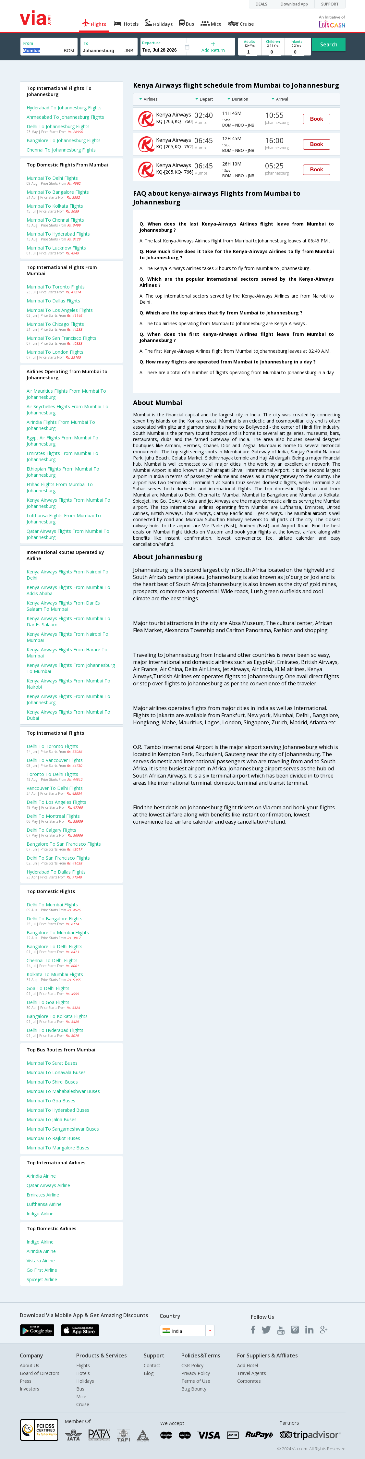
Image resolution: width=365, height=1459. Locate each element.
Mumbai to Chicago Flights (55, 324)
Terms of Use (195, 1381)
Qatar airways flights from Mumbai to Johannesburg (68, 534)
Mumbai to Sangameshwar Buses (63, 1129)
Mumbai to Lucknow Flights (56, 248)
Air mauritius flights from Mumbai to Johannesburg (66, 394)
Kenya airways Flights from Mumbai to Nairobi (68, 684)
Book (316, 119)
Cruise (82, 1404)
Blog (148, 1373)
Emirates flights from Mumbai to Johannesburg (62, 456)
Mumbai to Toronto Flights (56, 287)
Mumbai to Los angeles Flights (60, 310)
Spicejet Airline (42, 1279)
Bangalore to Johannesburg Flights (64, 140)
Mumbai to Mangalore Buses (58, 1148)
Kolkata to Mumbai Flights (55, 974)
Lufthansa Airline (44, 1204)
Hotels (83, 1373)
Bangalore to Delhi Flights (54, 946)
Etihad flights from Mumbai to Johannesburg (60, 487)
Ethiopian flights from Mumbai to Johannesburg (63, 472)
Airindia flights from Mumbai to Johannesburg (61, 425)
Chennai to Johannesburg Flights (61, 150)
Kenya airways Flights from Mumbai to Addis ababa (68, 590)
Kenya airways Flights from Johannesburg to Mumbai (71, 668)
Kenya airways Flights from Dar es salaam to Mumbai (63, 606)
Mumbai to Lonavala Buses (56, 1072)
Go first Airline (42, 1270)
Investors (29, 1389)
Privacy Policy (195, 1373)
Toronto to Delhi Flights (52, 774)
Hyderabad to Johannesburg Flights (64, 107)
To (86, 43)
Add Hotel (247, 1365)
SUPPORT (330, 4)
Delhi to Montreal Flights (53, 816)
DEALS (261, 4)
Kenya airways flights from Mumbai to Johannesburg (68, 503)
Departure (151, 42)
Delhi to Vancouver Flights (55, 760)
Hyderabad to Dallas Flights (56, 872)
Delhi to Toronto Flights (52, 746)
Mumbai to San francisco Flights (61, 338)
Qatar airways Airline (48, 1185)
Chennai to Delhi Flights (52, 960)
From (28, 43)
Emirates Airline (43, 1195)
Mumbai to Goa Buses (51, 1100)
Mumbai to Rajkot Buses (53, 1138)
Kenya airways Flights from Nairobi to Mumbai (67, 637)
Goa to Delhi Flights (48, 988)
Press (25, 1381)
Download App (294, 4)
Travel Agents (251, 1373)
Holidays (85, 1381)
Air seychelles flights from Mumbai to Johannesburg (67, 409)
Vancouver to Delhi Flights (55, 788)
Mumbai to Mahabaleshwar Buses (63, 1091)
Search (328, 44)
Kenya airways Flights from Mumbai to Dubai (68, 715)
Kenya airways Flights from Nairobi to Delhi (67, 575)
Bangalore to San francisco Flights (64, 844)
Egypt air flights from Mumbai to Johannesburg (62, 441)
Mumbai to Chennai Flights (55, 220)
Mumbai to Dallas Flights (53, 301)
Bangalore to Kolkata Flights (57, 1016)
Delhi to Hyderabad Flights (55, 1030)
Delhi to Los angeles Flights (56, 802)
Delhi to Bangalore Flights (54, 918)
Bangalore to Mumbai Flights (58, 932)
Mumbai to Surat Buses (52, 1063)
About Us (29, 1365)
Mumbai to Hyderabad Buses (58, 1110)
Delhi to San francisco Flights (58, 858)
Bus (80, 1389)
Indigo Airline (40, 1213)
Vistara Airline (41, 1260)
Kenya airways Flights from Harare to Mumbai (67, 652)
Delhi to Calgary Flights (51, 830)
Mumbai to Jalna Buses (52, 1119)
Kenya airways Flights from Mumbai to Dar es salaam (68, 621)
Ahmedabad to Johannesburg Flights (65, 117)
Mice (81, 1396)
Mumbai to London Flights (55, 352)
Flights (83, 1365)
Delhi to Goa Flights (48, 1002)
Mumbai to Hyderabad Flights (58, 234)
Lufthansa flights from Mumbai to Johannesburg (64, 518)
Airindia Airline (41, 1176)
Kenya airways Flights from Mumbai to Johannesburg (68, 699)
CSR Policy (192, 1365)
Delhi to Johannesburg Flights (58, 126)
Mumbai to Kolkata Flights (55, 206)
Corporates (249, 1381)
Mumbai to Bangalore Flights (58, 192)
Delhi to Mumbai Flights (52, 904)
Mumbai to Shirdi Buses (52, 1082)
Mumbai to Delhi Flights (52, 178)
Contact (152, 1365)
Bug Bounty (193, 1389)
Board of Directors (39, 1373)
